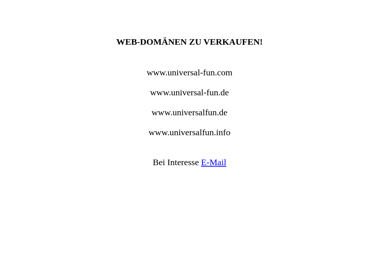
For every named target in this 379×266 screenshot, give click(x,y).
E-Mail (213, 162)
